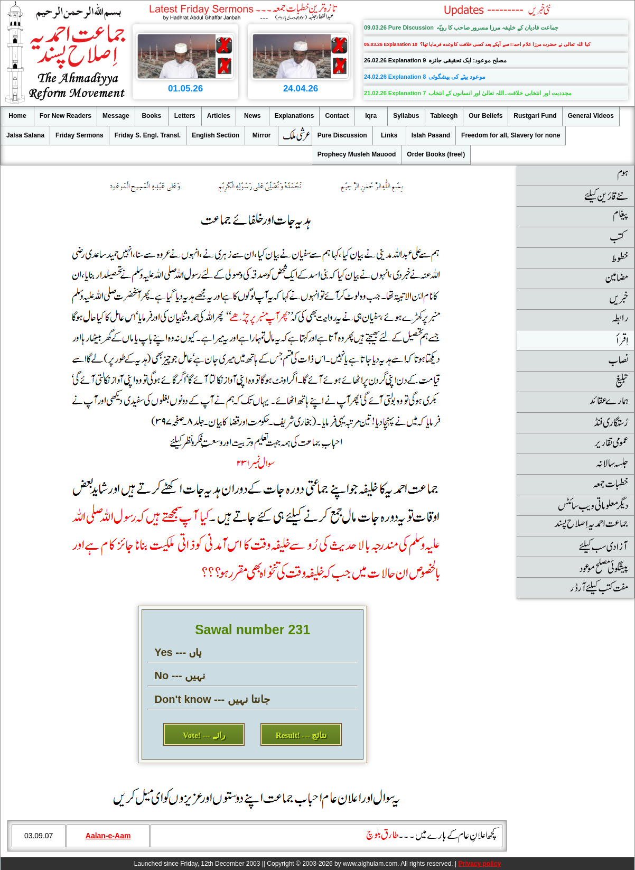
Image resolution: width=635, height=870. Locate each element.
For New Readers (65, 115)
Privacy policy (479, 863)
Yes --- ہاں (178, 652)
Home (17, 115)
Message (115, 115)
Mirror (262, 135)
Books (151, 115)
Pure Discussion (342, 135)
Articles (218, 115)
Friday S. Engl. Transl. (148, 135)
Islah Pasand (431, 135)
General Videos (591, 115)
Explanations (294, 115)
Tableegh (444, 115)
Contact (337, 115)
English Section (215, 135)
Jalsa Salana (25, 135)
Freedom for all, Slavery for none (510, 135)
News (252, 115)
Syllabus (406, 115)
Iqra (371, 115)
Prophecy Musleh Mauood (357, 154)
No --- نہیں (180, 675)
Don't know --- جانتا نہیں (212, 699)
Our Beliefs (485, 115)
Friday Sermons (79, 135)
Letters (184, 115)
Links (389, 135)
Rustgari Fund (534, 115)
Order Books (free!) (436, 154)
